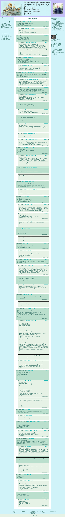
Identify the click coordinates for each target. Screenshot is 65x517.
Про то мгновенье (26, 228)
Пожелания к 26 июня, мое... (28, 87)
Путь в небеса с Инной (28, 276)
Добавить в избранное (55, 18)
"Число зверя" (31, 438)
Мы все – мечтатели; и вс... (28, 57)
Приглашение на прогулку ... (33, 421)
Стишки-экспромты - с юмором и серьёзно (7, 25)
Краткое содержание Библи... (28, 115)
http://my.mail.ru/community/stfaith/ (30, 170)
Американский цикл (6, 22)
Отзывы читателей (56, 46)
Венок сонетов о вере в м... (31, 167)
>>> (62, 22)
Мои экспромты (26, 409)
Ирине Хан (26, 492)
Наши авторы (53, 511)
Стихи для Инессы (6, 18)
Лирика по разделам (57, 44)
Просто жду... (25, 102)
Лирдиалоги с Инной (27, 294)
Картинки (23, 511)
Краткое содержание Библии (33, 512)
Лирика (4, 23)
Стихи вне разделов (57, 45)
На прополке (25, 243)
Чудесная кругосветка (7, 27)
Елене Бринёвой (30, 370)
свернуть (33, 19)
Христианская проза (6, 21)
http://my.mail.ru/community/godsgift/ (30, 171)
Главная (4, 17)
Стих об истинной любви (27, 35)
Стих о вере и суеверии (28, 147)
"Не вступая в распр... (27, 196)
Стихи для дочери (27, 259)
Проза (3, 26)
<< (30, 507)
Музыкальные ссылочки (43, 512)
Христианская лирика (7, 19)
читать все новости (55, 40)
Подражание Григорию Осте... (28, 72)
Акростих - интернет (26, 21)
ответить (46, 21)
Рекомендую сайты (13, 512)
